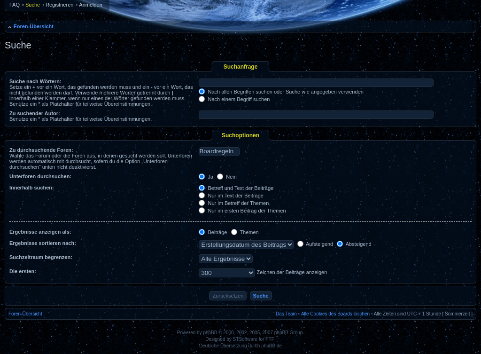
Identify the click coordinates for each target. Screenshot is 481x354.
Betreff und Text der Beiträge (236, 188)
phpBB (210, 332)
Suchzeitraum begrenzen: (40, 257)
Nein (227, 177)
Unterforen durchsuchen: (40, 176)
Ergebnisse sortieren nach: (42, 243)
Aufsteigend (315, 244)
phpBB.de (271, 345)
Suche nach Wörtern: (35, 81)
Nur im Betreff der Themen (234, 203)
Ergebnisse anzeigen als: (40, 232)
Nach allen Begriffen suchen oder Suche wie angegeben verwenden (281, 91)
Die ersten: (22, 271)
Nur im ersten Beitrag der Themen (242, 210)
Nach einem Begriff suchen (234, 99)
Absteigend (354, 244)
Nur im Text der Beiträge (231, 195)
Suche (32, 5)
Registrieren (59, 5)
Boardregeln (219, 151)
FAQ (14, 5)
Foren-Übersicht (34, 26)
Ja (206, 177)
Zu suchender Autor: (34, 113)
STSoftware (245, 339)
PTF (269, 339)
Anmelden (90, 5)
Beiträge (213, 232)
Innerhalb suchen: (31, 187)
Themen (245, 232)
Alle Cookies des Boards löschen (335, 313)
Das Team (286, 313)
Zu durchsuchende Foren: (41, 150)
